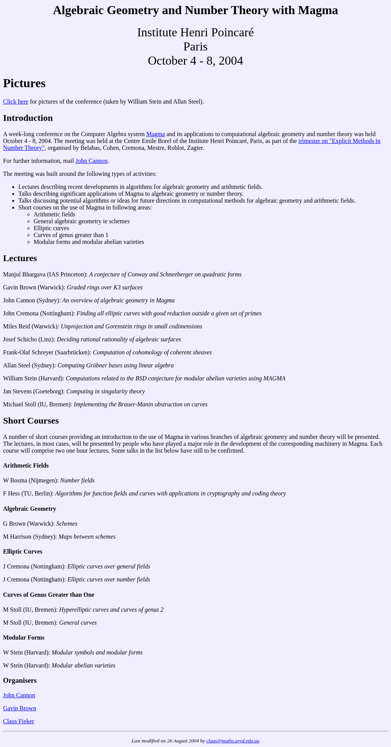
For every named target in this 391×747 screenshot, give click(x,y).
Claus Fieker (18, 721)
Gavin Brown (19, 708)
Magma (155, 134)
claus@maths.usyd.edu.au (232, 741)
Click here (15, 101)
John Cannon (92, 161)
